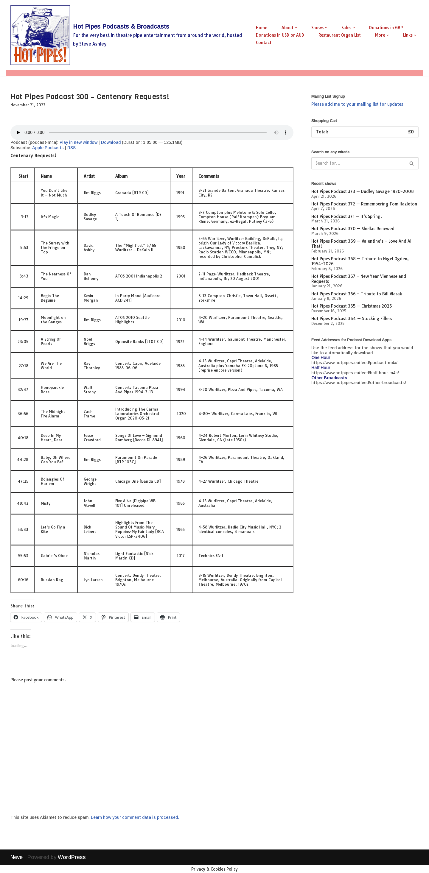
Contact (263, 42)
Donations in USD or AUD (280, 35)
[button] (296, 28)
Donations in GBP (386, 27)
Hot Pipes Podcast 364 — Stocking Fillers (351, 318)
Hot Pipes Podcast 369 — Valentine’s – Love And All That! (362, 243)
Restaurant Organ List (339, 35)
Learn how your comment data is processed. (135, 817)
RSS (71, 147)
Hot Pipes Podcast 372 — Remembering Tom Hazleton (364, 204)
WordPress (72, 865)
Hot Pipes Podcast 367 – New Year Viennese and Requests (358, 279)
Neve (16, 865)
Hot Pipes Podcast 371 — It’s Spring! (346, 216)
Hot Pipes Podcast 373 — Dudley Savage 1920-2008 (362, 191)
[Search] (358, 163)
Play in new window (78, 142)
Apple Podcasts (48, 147)
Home (261, 27)
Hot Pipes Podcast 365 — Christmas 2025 (351, 306)
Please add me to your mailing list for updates (357, 104)
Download (111, 142)
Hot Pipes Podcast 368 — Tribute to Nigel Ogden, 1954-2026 (360, 261)
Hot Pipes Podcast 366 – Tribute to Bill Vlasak (356, 294)
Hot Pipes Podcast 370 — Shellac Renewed (352, 228)
